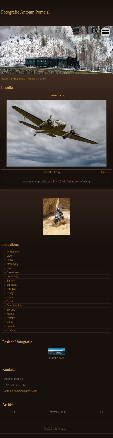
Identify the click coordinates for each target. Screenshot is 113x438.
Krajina (11, 330)
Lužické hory (56, 358)
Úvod (5, 79)
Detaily (11, 317)
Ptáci (10, 268)
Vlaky (10, 322)
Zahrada (12, 284)
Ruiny (10, 293)
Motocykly (12, 264)
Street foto (13, 272)
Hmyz (10, 259)
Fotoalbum (17, 79)
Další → (106, 172)
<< (13, 412)
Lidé (9, 255)
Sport (10, 301)
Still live (11, 288)
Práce (10, 297)
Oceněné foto (14, 305)
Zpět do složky (51, 172)
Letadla (30, 79)
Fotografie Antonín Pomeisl (25, 12)
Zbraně (11, 309)
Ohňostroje (13, 251)
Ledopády (12, 276)
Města (10, 313)
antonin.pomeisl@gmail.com (20, 391)
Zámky (11, 280)
